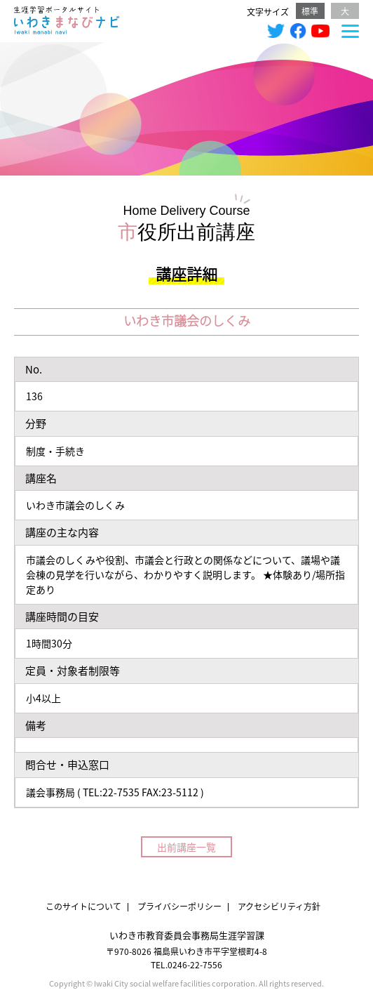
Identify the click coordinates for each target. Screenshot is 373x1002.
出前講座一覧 (186, 847)
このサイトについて (83, 906)
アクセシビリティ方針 (279, 906)
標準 (309, 11)
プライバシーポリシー (179, 906)
